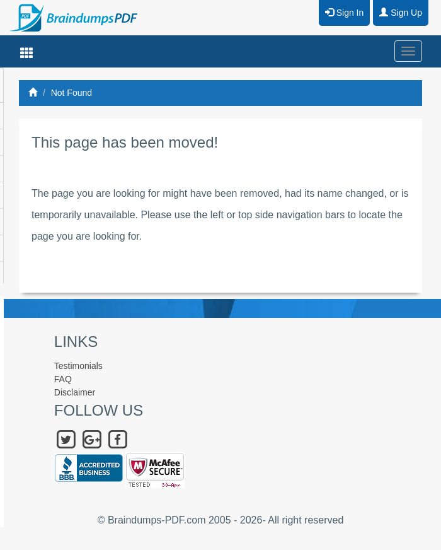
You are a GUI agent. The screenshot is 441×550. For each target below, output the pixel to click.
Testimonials (78, 366)
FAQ (63, 379)
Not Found (71, 93)
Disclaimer (74, 392)
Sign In (344, 13)
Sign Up (400, 13)
